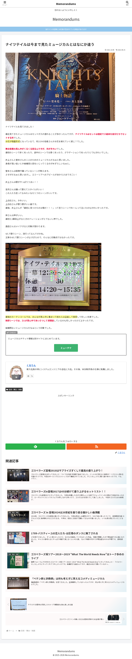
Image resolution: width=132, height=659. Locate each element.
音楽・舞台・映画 (14, 389)
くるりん (31, 365)
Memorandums (66, 4)
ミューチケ (66, 348)
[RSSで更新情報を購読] (32, 376)
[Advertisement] (66, 416)
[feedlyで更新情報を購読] (28, 376)
